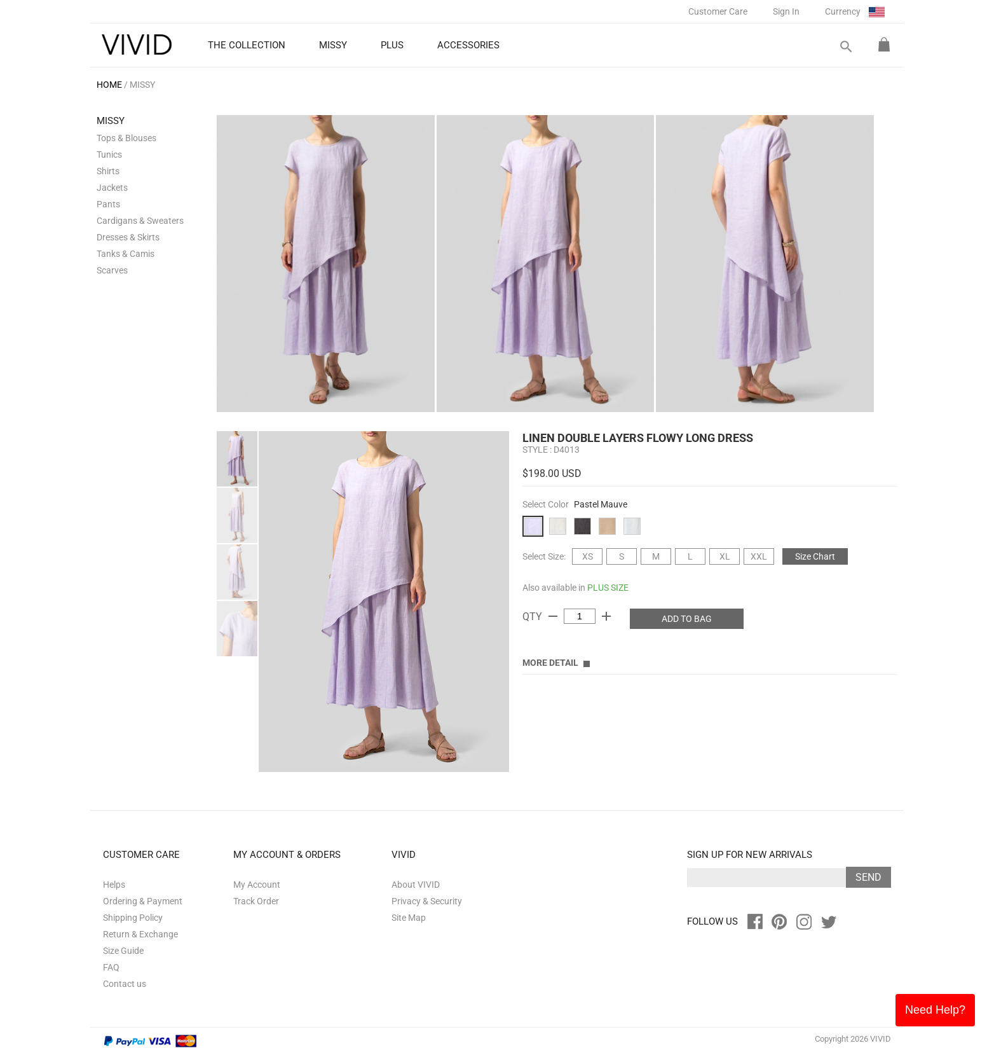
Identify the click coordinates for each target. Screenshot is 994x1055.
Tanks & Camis (125, 254)
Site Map (408, 918)
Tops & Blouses (126, 138)
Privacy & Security (426, 901)
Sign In (786, 11)
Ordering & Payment (142, 901)
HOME (109, 84)
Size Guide (123, 951)
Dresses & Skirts (128, 237)
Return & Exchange (140, 934)
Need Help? (935, 1009)
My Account (256, 884)
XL (724, 556)
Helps (114, 884)
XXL (759, 556)
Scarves (112, 270)
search (845, 47)
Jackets (112, 188)
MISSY (142, 84)
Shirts (108, 171)
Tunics (109, 154)
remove (553, 616)
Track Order (256, 901)
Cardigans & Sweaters (140, 221)
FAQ (111, 967)
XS (587, 556)
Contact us (124, 984)
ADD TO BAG (687, 619)
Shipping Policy (133, 918)
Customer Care (717, 11)
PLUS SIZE (608, 588)
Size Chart (815, 556)
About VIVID (415, 884)
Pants (108, 204)
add (606, 616)
